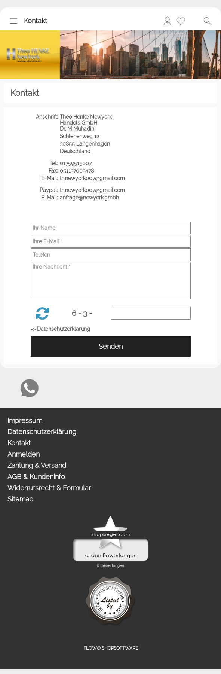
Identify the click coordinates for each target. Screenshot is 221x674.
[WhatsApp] (29, 388)
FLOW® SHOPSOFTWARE (110, 648)
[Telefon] (111, 254)
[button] (13, 21)
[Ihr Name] (111, 228)
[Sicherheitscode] (151, 313)
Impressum (24, 420)
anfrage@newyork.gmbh (90, 198)
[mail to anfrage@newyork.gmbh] (9, 388)
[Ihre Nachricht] (111, 280)
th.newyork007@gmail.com (93, 178)
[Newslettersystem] (70, 388)
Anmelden (23, 454)
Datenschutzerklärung (41, 432)
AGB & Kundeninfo (36, 477)
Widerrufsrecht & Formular (49, 488)
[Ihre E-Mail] (111, 241)
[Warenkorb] (194, 21)
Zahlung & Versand (36, 465)
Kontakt (35, 21)
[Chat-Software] (49, 388)
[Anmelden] (167, 21)
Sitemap (20, 499)
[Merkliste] (180, 21)
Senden (111, 346)
